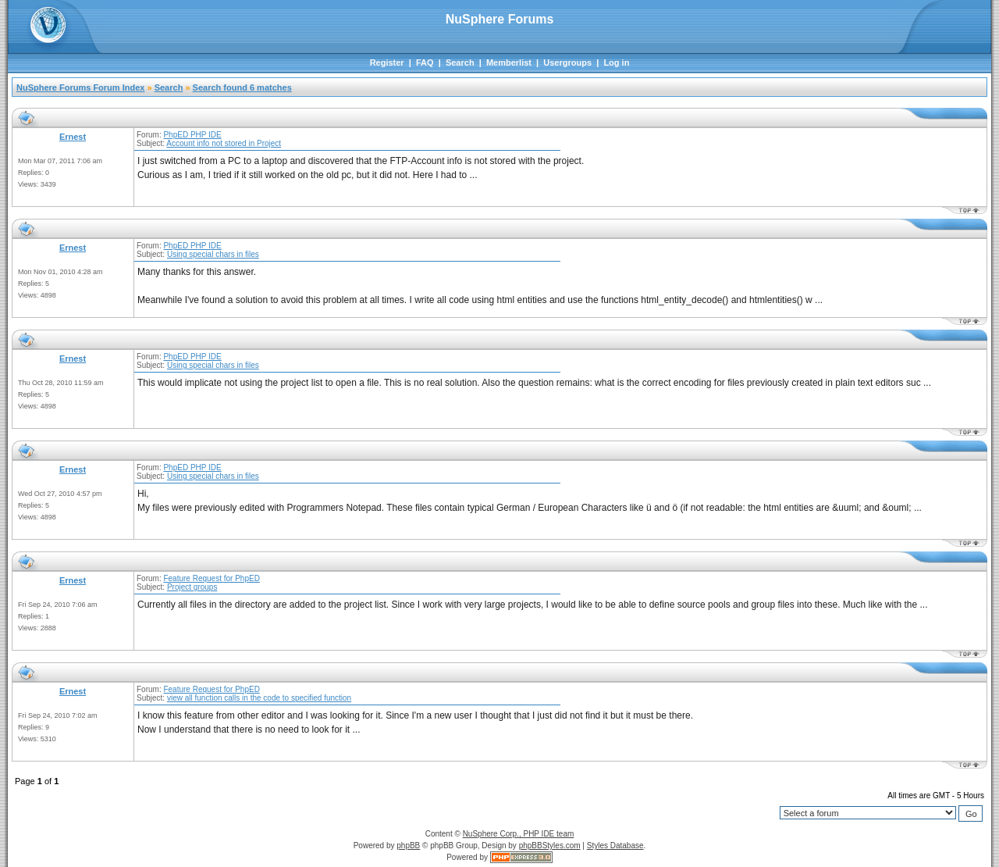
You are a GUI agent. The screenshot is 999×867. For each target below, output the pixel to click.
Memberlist (508, 62)
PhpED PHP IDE (192, 134)
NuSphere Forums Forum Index (80, 87)
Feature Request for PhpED (211, 578)
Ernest (72, 136)
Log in (616, 62)
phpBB (408, 845)
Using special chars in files (213, 254)
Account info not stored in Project (223, 143)
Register (387, 62)
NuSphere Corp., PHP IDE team (518, 834)
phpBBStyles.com (550, 845)
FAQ (425, 62)
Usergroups (567, 62)
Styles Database (615, 845)
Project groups (192, 587)
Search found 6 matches (242, 87)
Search (460, 62)
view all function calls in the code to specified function (259, 698)
